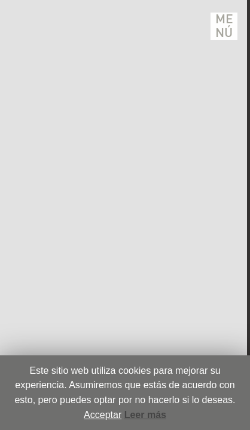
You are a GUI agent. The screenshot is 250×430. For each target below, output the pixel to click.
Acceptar (102, 415)
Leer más (145, 415)
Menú (224, 26)
